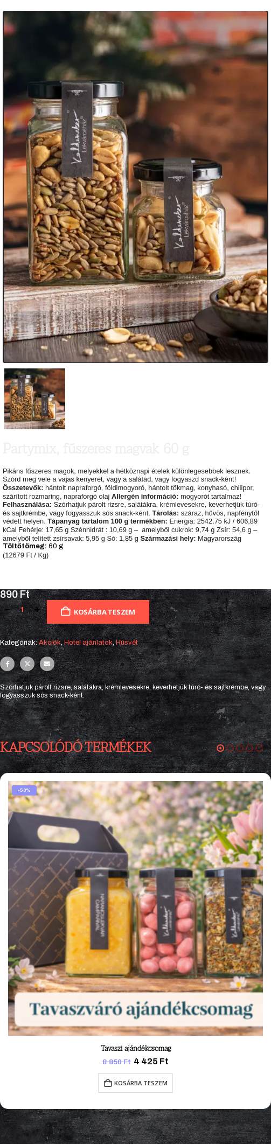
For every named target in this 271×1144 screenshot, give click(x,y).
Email (47, 664)
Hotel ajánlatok (88, 642)
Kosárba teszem (104, 612)
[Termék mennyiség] (22, 609)
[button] (220, 748)
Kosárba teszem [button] (141, 1083)
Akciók (50, 642)
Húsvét (127, 642)
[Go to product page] (135, 908)
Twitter (27, 664)
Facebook (7, 664)
